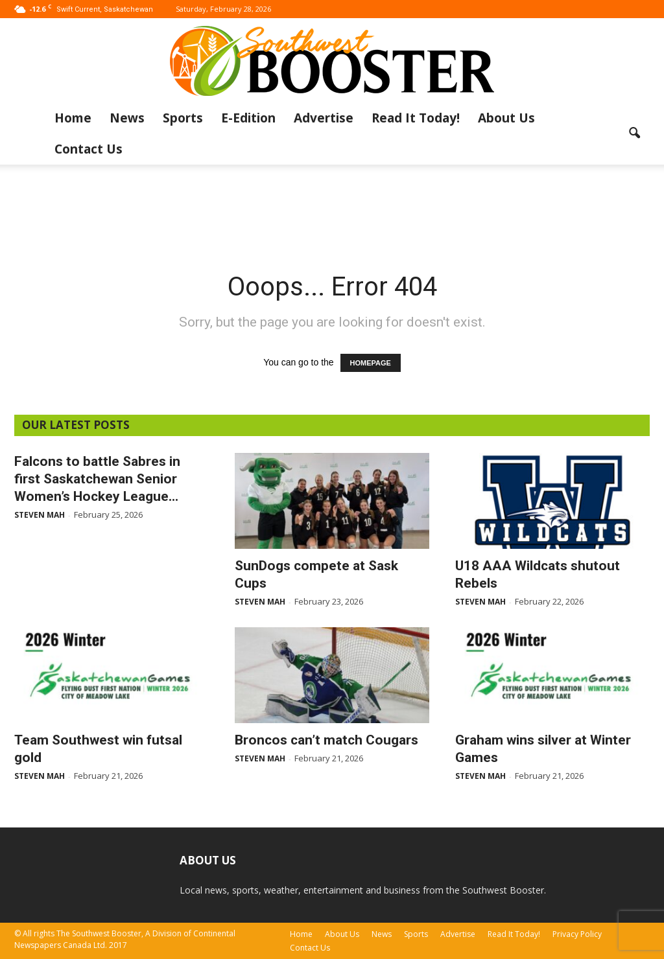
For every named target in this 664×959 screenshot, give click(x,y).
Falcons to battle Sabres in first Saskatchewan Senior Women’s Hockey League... (97, 479)
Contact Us (88, 149)
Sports (183, 118)
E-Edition (248, 118)
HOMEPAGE (370, 363)
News (127, 118)
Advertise (323, 118)
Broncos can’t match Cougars (326, 740)
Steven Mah (39, 514)
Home (72, 118)
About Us (506, 118)
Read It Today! (416, 118)
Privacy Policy (577, 934)
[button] (634, 133)
